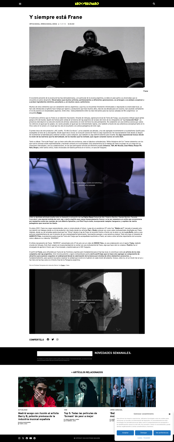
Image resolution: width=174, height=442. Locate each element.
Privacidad (146, 438)
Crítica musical (34, 24)
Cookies (139, 438)
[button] (169, 414)
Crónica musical (46, 24)
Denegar (143, 433)
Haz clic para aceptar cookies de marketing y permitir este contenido (87, 184)
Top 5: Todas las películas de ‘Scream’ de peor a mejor (84, 417)
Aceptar (125, 433)
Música (54, 24)
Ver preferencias (162, 433)
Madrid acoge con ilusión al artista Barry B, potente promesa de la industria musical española (40, 418)
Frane (39, 113)
